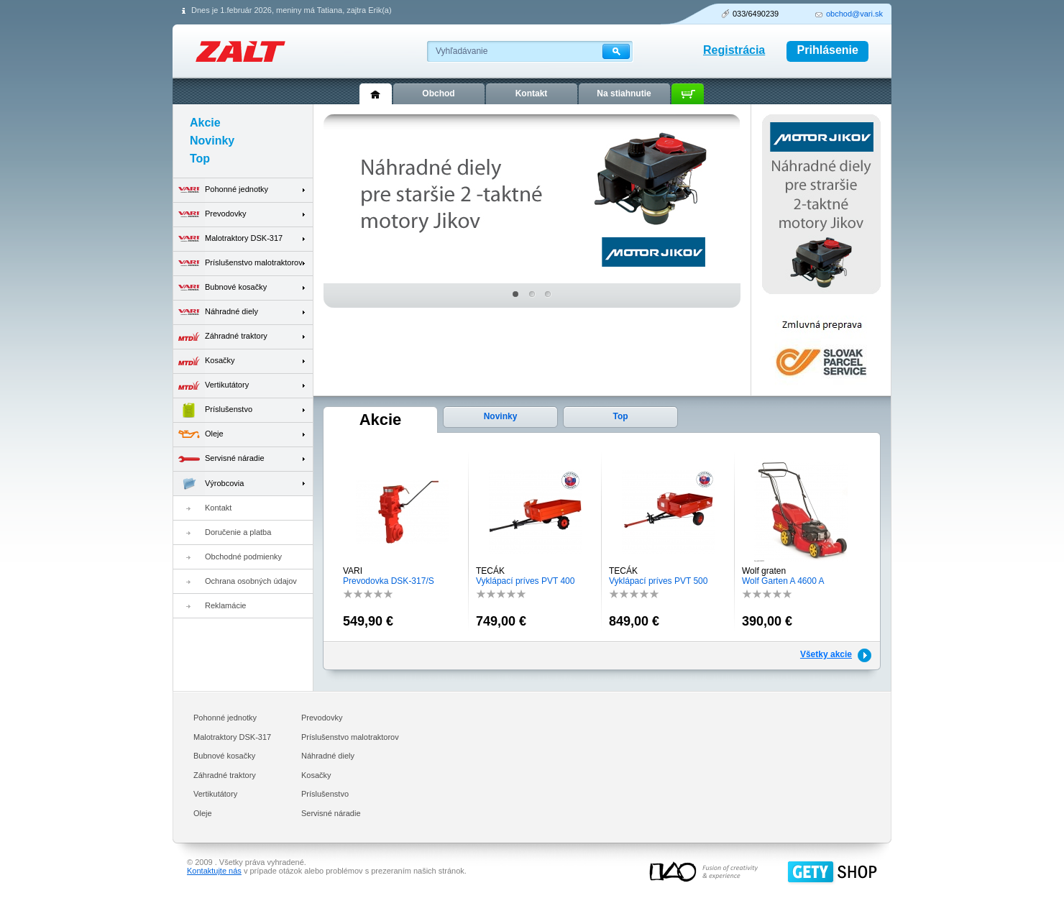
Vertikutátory (211, 386)
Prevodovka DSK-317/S (388, 581)
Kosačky (204, 361)
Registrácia (734, 50)
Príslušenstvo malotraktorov (238, 263)
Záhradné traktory (220, 337)
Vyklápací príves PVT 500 (658, 581)
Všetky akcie (826, 654)
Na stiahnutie (624, 93)
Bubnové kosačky (220, 288)
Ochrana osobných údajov (251, 581)
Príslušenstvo (212, 410)
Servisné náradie (219, 459)
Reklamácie (225, 605)
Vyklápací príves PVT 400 (525, 581)
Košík (687, 93)
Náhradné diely (215, 312)
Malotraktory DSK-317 (228, 239)
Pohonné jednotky (220, 190)
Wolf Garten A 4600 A (783, 581)
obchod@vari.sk (854, 13)
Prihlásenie (827, 50)
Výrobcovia (208, 483)
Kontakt (218, 507)
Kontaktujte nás (214, 870)
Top (620, 416)
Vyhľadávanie (461, 51)
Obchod (438, 93)
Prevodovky (209, 214)
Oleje (198, 435)
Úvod (375, 93)
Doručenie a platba (238, 532)
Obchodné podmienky (243, 556)
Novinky (501, 416)
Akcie (380, 420)
